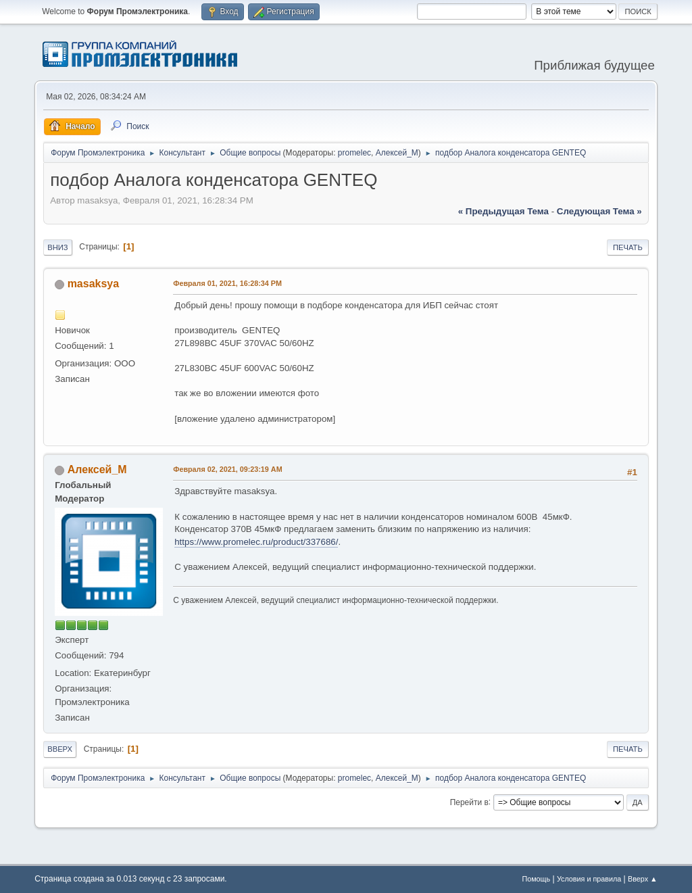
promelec (354, 153)
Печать (628, 247)
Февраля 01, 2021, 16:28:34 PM (227, 283)
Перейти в (469, 801)
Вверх (59, 749)
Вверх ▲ (643, 879)
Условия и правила (589, 879)
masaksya (93, 283)
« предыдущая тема (503, 211)
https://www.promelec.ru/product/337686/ (256, 542)
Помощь (536, 879)
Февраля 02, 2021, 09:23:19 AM (227, 469)
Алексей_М (397, 153)
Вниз (57, 247)
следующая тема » (599, 211)
